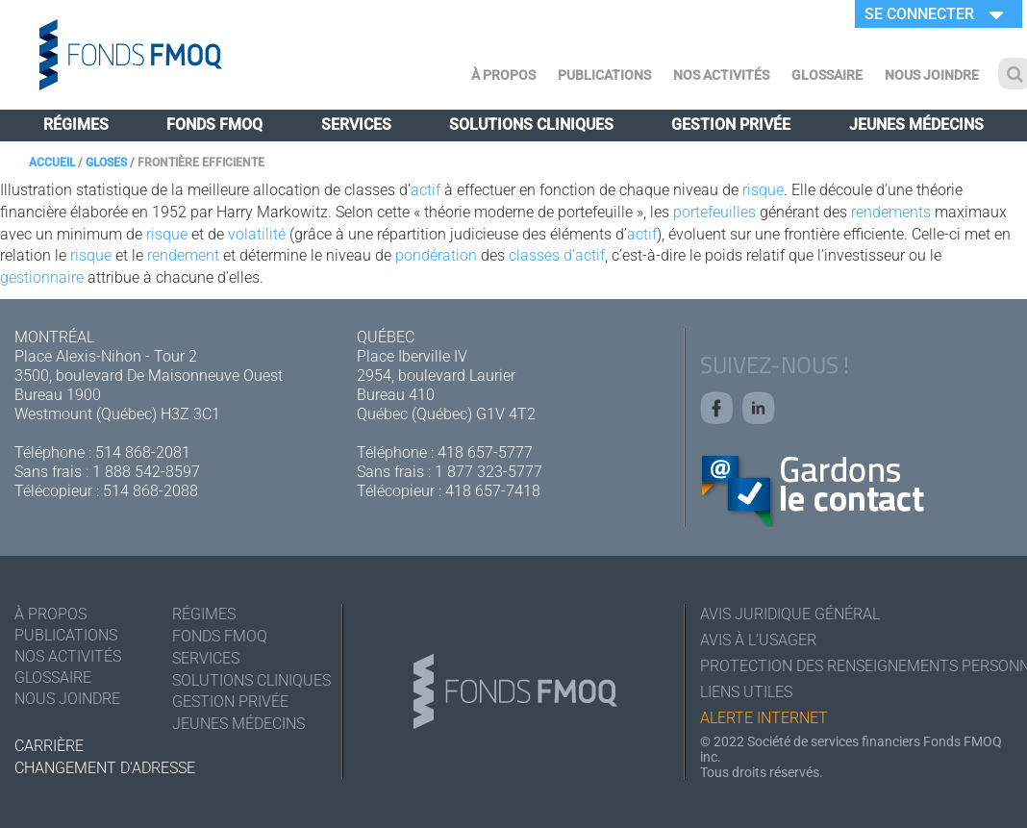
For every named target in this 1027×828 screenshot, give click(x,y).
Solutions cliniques (531, 124)
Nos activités (721, 75)
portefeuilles (714, 212)
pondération (436, 255)
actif (425, 190)
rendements (891, 212)
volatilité (257, 234)
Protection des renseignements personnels (856, 666)
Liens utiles (746, 692)
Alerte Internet (764, 718)
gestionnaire (42, 277)
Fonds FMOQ (214, 124)
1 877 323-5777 (488, 472)
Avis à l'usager (758, 640)
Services (356, 124)
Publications (604, 75)
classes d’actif (557, 255)
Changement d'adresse (104, 768)
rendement (183, 255)
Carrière (49, 746)
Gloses (106, 162)
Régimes (76, 124)
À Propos (503, 75)
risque (763, 190)
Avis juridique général (790, 614)
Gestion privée (730, 124)
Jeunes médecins (916, 124)
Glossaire (827, 75)
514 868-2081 (142, 452)
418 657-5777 (485, 452)
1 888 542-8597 (146, 472)
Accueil (52, 162)
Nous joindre (932, 75)
